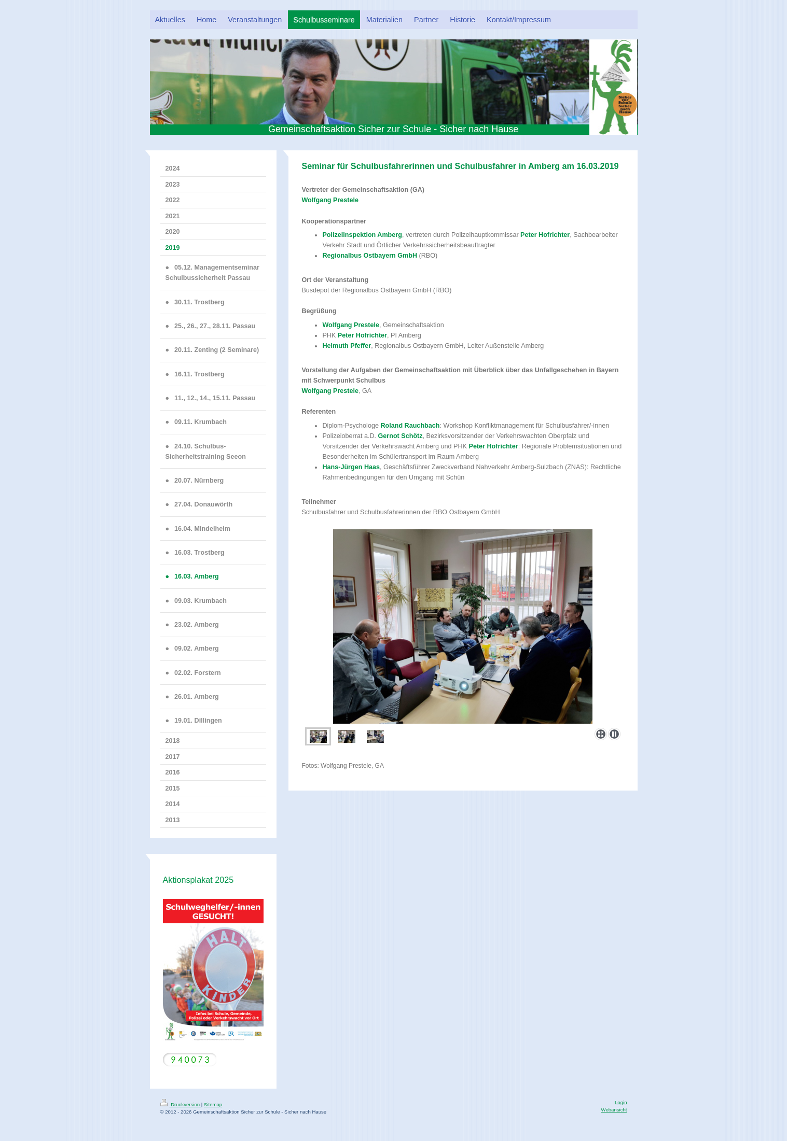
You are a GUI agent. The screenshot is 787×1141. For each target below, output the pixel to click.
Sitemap (213, 1104)
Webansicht (614, 1109)
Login (621, 1102)
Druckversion (180, 1104)
